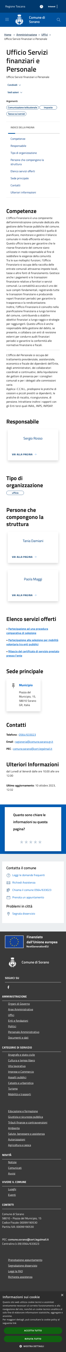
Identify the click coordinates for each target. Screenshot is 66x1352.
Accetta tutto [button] (33, 1330)
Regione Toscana (15, 6)
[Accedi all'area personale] (41, 6)
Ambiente (14, 1128)
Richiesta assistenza (20, 1277)
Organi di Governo (19, 1004)
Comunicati (15, 1168)
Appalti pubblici (17, 1077)
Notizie (12, 1162)
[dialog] (33, 1321)
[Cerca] (58, 20)
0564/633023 (27, 734)
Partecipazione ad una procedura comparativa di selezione (27, 631)
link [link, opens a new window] (14, 1323)
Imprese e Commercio (21, 1071)
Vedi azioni (15, 92)
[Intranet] (51, 6)
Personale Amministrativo (23, 1032)
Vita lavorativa (17, 1066)
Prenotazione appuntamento (25, 1260)
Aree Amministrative (20, 1009)
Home (7, 34)
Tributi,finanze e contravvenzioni (27, 1122)
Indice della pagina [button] (22, 127)
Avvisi (11, 1173)
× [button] (62, 1295)
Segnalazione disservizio (22, 1265)
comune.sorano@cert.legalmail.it (32, 749)
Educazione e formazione (23, 1111)
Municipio (26, 685)
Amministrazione (26, 34)
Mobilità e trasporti (19, 1094)
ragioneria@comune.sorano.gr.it (34, 742)
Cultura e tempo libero (21, 1060)
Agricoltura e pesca (19, 1145)
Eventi (12, 1195)
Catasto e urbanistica (20, 1083)
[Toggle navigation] (7, 19)
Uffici (44, 34)
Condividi (15, 85)
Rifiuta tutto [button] (33, 1338)
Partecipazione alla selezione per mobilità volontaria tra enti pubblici (32, 642)
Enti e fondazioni (18, 1020)
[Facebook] (8, 987)
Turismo (13, 1088)
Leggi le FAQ (15, 1271)
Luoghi (12, 1189)
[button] (33, 1346)
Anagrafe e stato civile (21, 1055)
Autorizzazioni (16, 1139)
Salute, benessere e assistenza (26, 1134)
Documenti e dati (18, 1037)
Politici (12, 1026)
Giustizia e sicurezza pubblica (25, 1117)
